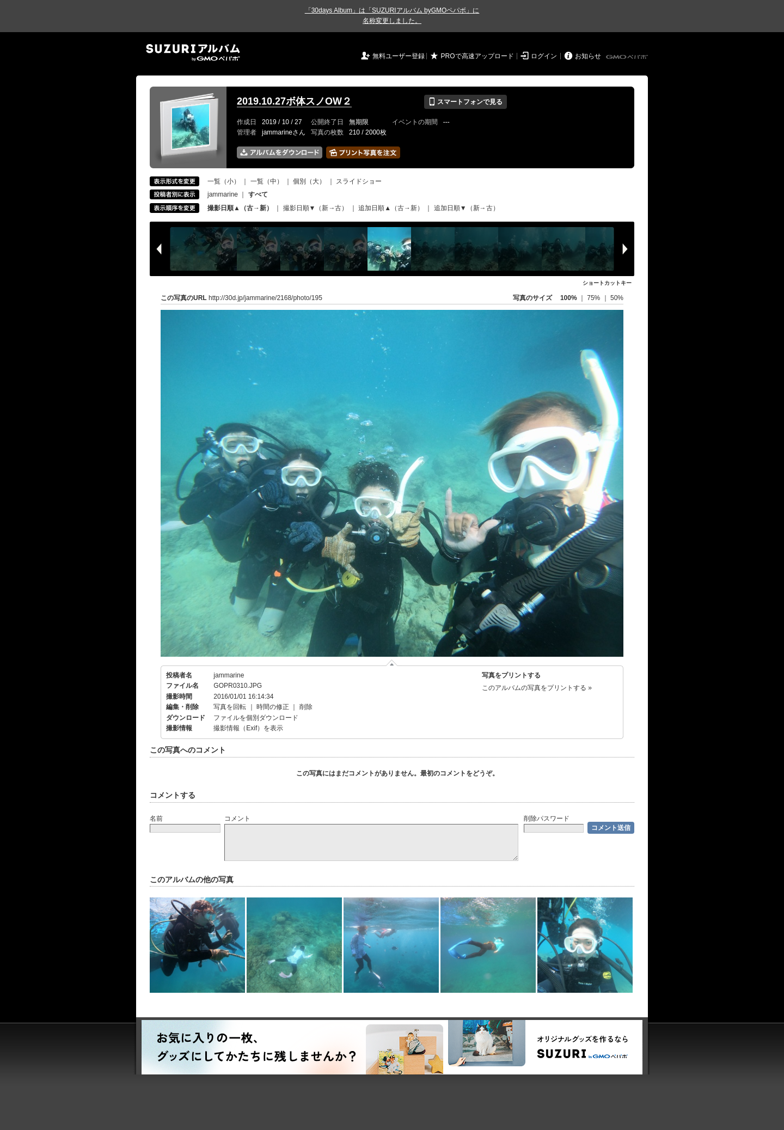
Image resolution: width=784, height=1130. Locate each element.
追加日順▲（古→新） (391, 208)
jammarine (222, 194)
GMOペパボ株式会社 (628, 57)
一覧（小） (223, 181)
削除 (306, 707)
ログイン (544, 56)
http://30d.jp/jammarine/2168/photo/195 (265, 298)
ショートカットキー (607, 283)
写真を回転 (229, 707)
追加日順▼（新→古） (466, 208)
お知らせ (588, 56)
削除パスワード (546, 818)
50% (616, 298)
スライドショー (359, 181)
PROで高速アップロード (477, 56)
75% (594, 298)
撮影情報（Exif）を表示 (248, 728)
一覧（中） (266, 181)
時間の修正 (272, 707)
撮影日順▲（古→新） (240, 208)
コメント (237, 818)
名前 (156, 818)
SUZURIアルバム (193, 52)
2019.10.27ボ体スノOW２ (294, 101)
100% (569, 298)
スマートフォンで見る (465, 102)
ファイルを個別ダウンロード (255, 718)
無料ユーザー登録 (398, 56)
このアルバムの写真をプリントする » (537, 688)
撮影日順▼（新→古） (315, 208)
